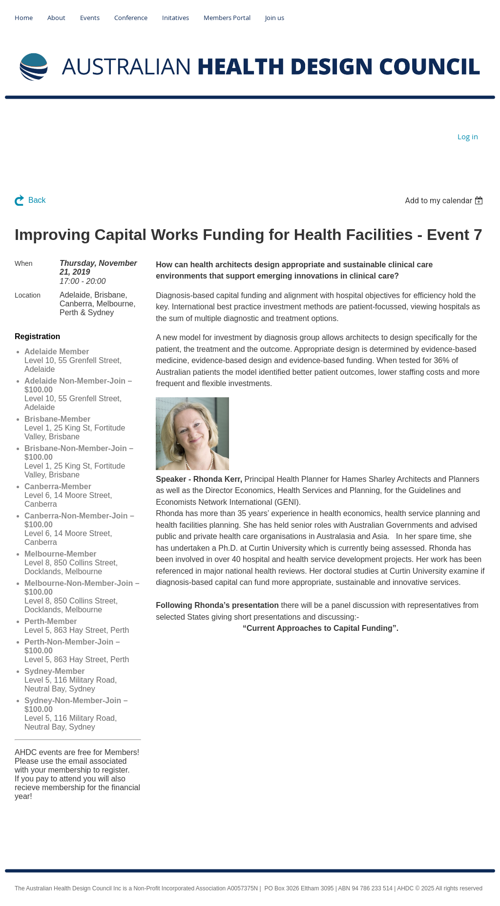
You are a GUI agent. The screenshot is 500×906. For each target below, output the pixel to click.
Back (37, 200)
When (24, 263)
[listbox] (445, 200)
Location (28, 295)
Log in (468, 136)
